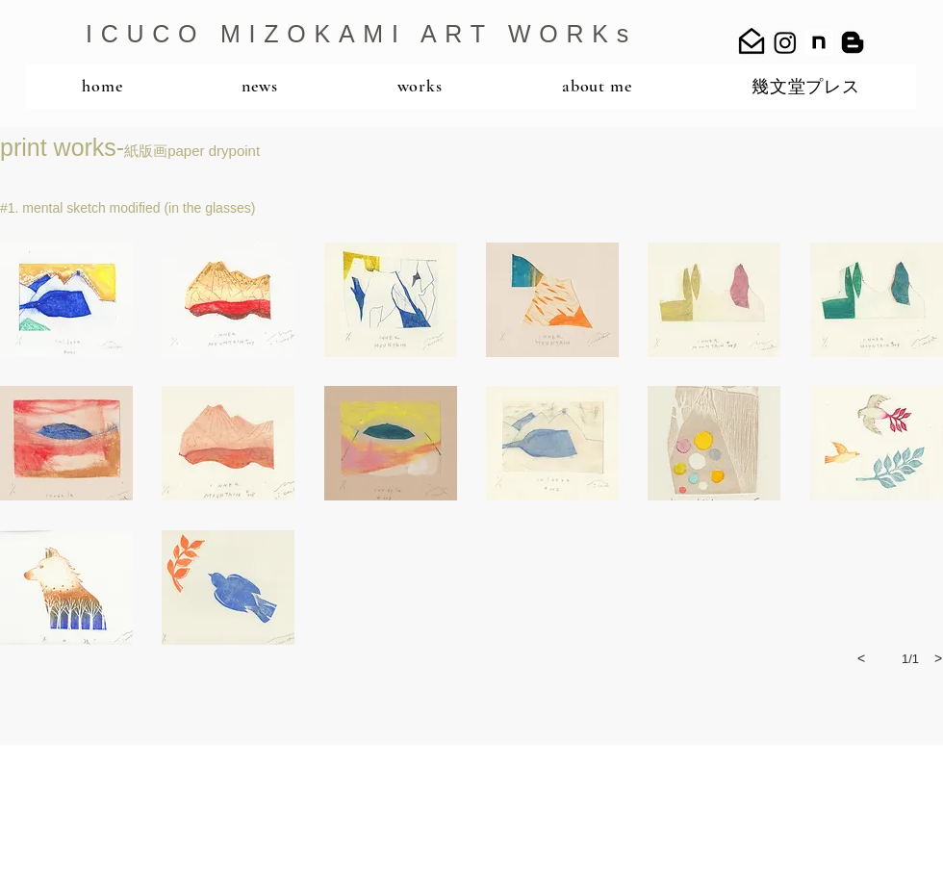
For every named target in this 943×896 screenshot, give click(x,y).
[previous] (861, 658)
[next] (938, 658)
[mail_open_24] (751, 42)
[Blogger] (852, 42)
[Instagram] (785, 42)
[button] (66, 300)
